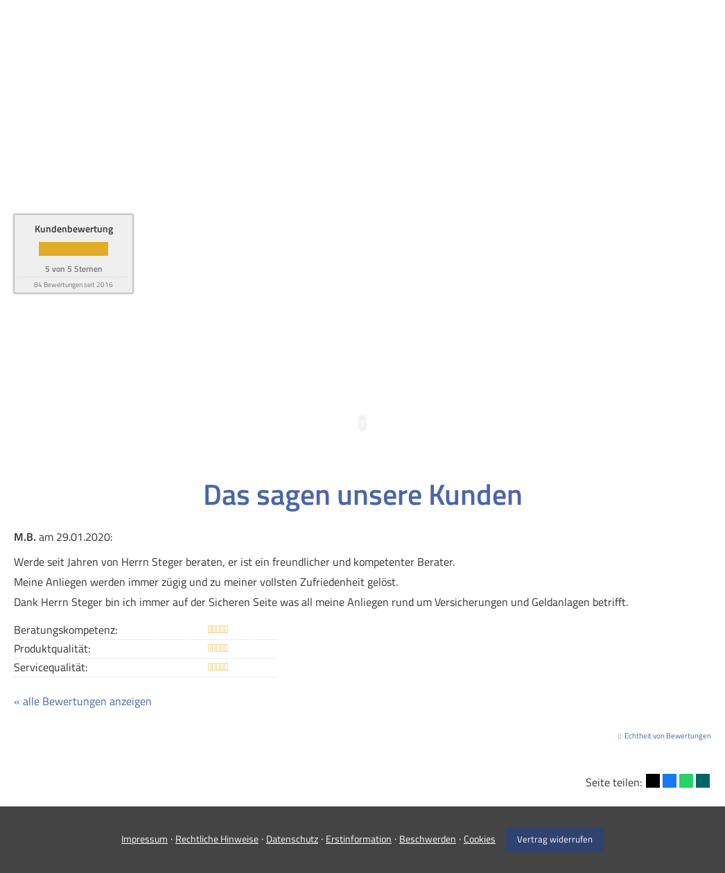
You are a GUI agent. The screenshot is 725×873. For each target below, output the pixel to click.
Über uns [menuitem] (503, 32)
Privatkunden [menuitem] (318, 32)
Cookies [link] (480, 838)
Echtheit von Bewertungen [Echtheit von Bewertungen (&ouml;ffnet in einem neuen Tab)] (667, 735)
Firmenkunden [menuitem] (416, 32)
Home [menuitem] (250, 32)
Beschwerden (427, 838)
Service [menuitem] (571, 32)
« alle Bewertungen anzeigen (83, 701)
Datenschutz (292, 838)
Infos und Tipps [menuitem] (655, 32)
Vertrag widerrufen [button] (555, 839)
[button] (362, 430)
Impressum (144, 838)
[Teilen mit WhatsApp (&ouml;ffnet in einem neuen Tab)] (686, 781)
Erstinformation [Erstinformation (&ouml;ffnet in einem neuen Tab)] (359, 838)
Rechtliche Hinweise (217, 838)
